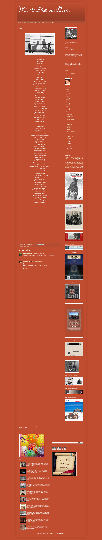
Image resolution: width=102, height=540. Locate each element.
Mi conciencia (69, 124)
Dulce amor (67, 158)
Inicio (41, 290)
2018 (67, 103)
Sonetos (66, 168)
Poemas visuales (68, 166)
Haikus (66, 161)
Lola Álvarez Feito (26, 261)
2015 (67, 108)
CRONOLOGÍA (29, 497)
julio (68, 140)
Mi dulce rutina (44, 10)
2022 (67, 96)
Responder (25, 257)
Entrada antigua (57, 290)
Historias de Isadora (73, 161)
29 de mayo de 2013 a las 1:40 (38, 261)
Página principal (69, 72)
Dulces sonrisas (75, 158)
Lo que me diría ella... (71, 131)
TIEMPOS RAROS (29, 476)
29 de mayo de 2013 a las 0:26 (38, 253)
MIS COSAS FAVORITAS (71, 73)
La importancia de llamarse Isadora (73, 122)
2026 (67, 89)
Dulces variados (26, 246)
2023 (67, 94)
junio (68, 141)
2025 (67, 91)
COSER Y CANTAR (30, 518)
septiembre (69, 136)
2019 (67, 101)
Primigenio (67, 167)
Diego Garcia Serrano (27, 253)
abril (68, 145)
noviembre (69, 116)
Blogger (63, 533)
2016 (67, 106)
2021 (67, 98)
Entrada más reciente (24, 290)
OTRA (27, 483)
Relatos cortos (48, 22)
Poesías (38, 22)
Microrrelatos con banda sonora (70, 163)
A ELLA (27, 524)
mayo (68, 143)
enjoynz (51, 533)
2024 (67, 92)
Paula (80, 164)
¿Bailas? (66, 157)
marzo (68, 146)
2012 (67, 113)
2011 (67, 152)
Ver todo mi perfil (74, 80)
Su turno (68, 129)
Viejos (68, 121)
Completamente (70, 117)
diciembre (69, 114)
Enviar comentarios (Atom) (30, 293)
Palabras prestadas (72, 164)
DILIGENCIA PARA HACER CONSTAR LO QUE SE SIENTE (38, 504)
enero (68, 150)
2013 (67, 111)
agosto (68, 138)
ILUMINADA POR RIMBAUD (31, 462)
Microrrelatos (30, 22)
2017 (67, 104)
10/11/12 (68, 127)
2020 (67, 99)
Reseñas (79, 167)
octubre (68, 134)
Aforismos (72, 157)
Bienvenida (20, 22)
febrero (68, 148)
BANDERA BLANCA (30, 469)
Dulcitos (80, 159)
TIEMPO (28, 511)
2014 (67, 109)
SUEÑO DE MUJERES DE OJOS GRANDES (35, 490)
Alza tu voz (69, 126)
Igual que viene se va (71, 119)
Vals (67, 132)
